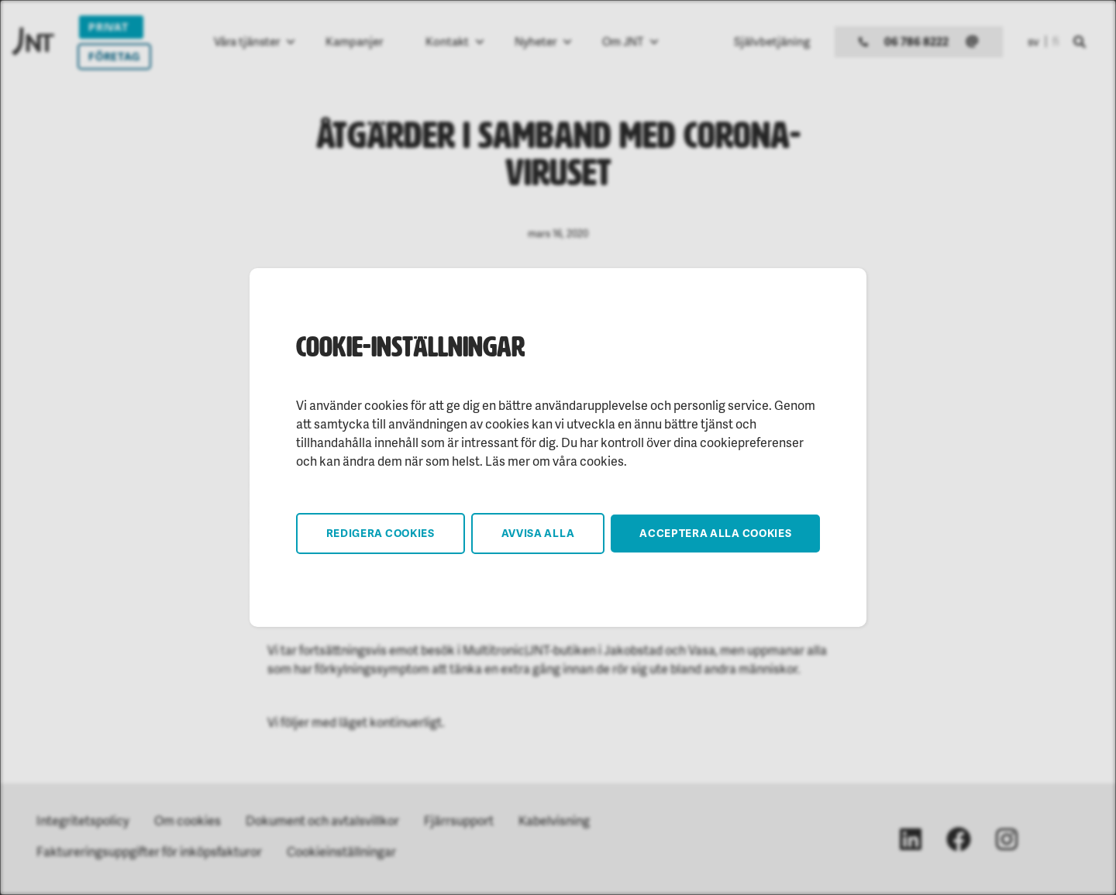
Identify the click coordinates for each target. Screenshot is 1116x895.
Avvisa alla (538, 532)
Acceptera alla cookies (715, 532)
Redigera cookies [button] (380, 532)
